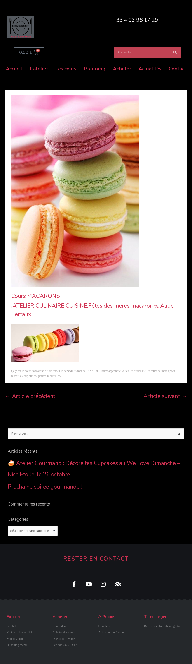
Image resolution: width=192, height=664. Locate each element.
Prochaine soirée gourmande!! (45, 487)
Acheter (122, 68)
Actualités (149, 68)
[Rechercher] (175, 52)
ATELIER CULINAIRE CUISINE (50, 306)
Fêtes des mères (109, 306)
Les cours (65, 68)
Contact (177, 68)
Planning (94, 68)
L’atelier (39, 68)
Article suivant (165, 396)
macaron (142, 306)
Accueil (14, 68)
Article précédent (30, 396)
